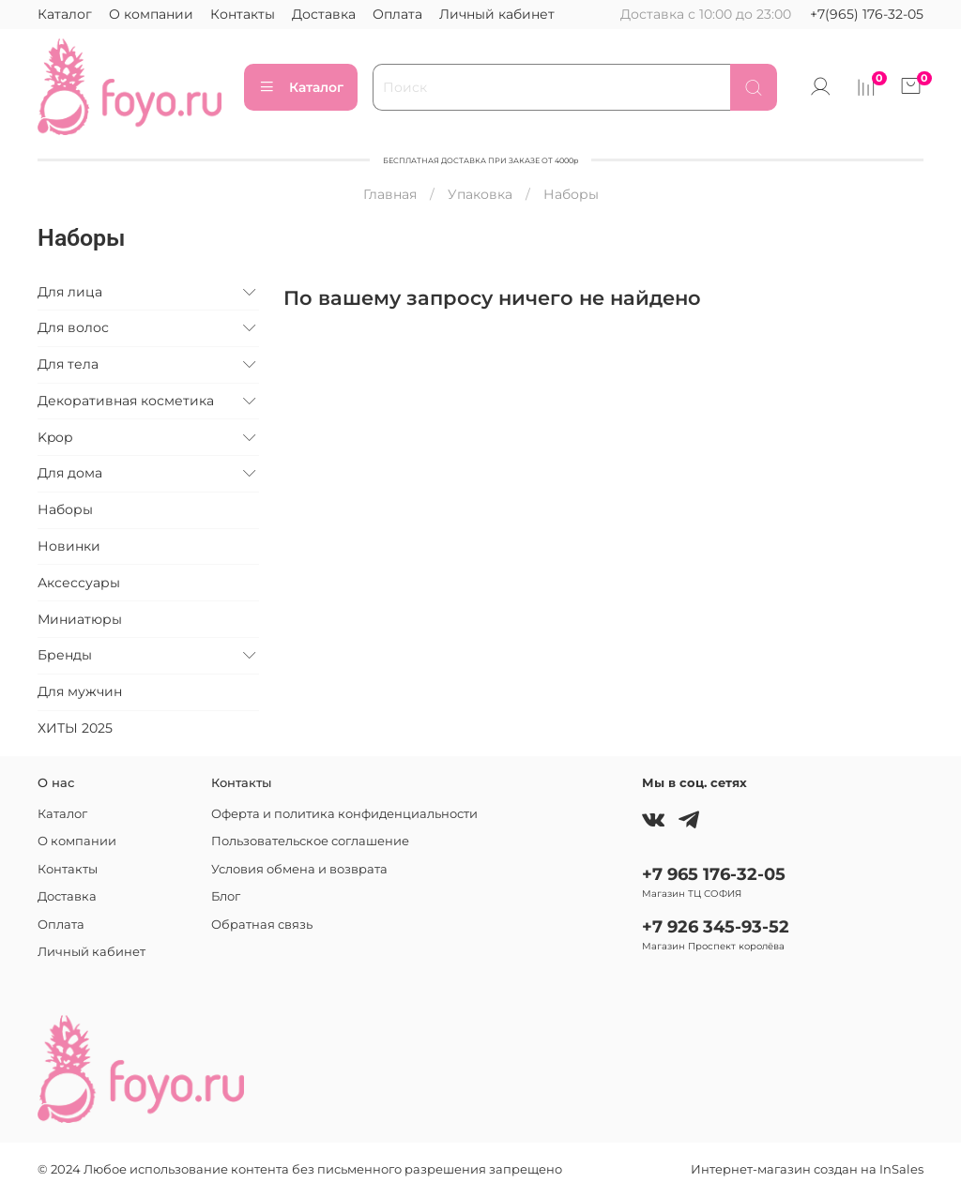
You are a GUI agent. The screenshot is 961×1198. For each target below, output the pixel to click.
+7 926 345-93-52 (715, 926)
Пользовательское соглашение (310, 841)
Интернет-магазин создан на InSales (807, 1169)
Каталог (65, 14)
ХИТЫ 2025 (75, 728)
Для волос (73, 327)
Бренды (65, 654)
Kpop (55, 437)
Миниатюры (80, 619)
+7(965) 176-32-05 (866, 14)
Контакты (242, 14)
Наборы (65, 509)
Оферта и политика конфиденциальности (344, 814)
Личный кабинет (497, 14)
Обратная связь (262, 924)
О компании (151, 14)
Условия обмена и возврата (299, 869)
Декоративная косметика (126, 400)
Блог (225, 896)
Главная (390, 194)
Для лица (70, 291)
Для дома (70, 472)
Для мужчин (80, 691)
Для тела (68, 364)
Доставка (324, 14)
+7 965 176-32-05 (714, 874)
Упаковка (480, 194)
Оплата (397, 14)
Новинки (69, 546)
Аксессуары (79, 582)
